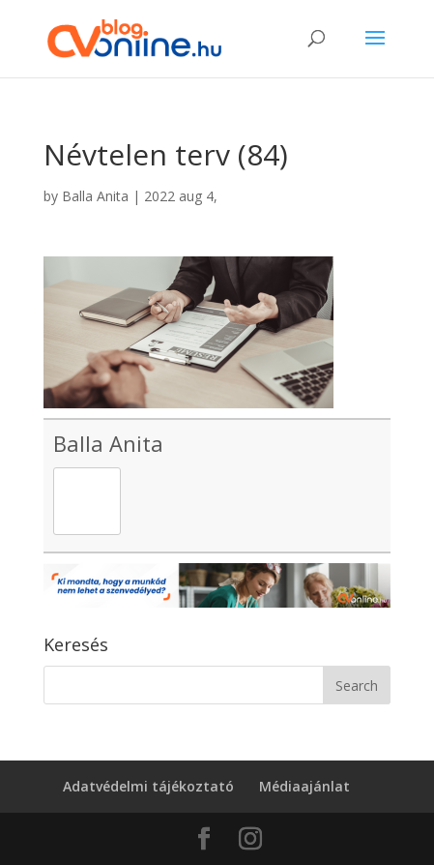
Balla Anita (95, 196)
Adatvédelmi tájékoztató (148, 786)
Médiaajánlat (304, 786)
